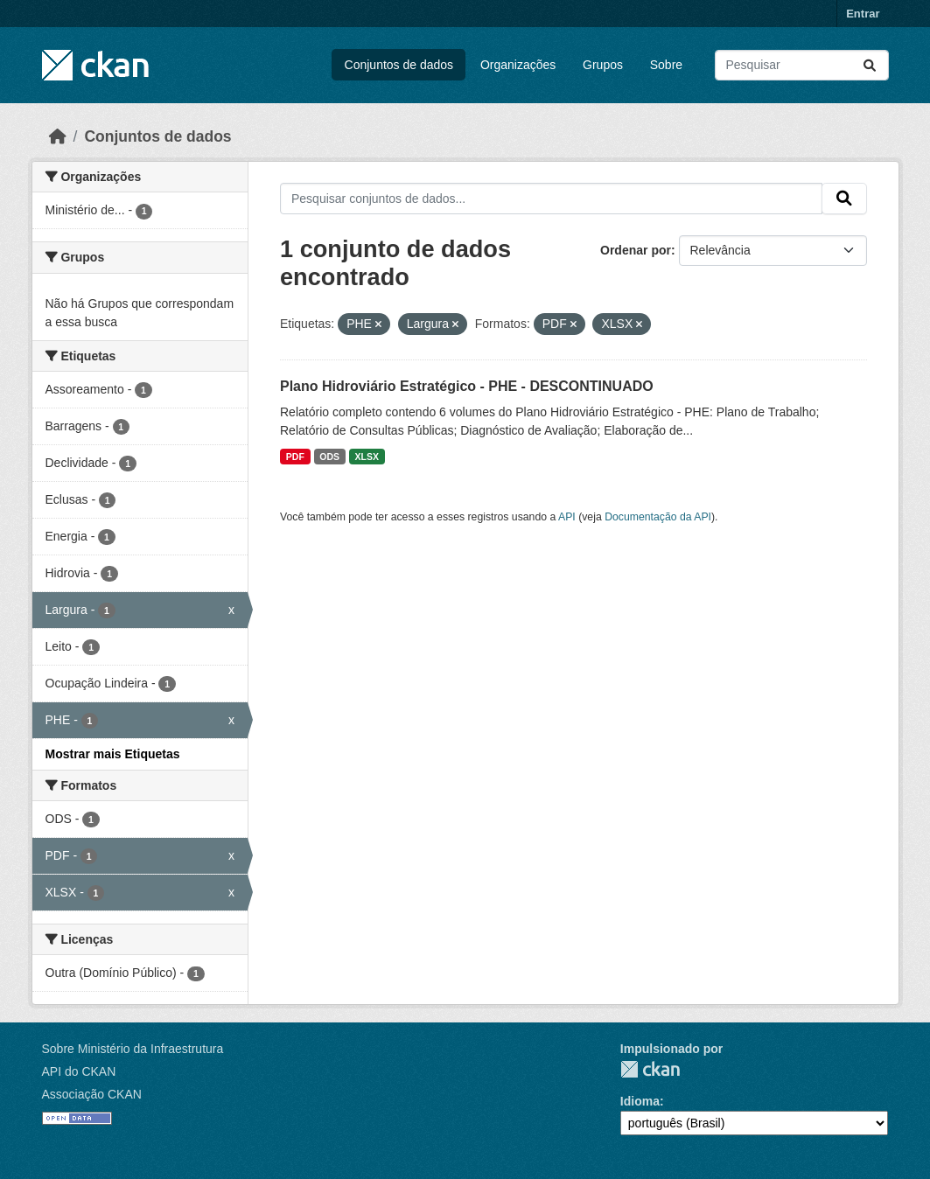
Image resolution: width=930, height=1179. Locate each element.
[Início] (57, 136)
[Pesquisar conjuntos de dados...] (802, 65)
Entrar (862, 13)
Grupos (603, 65)
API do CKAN (79, 1071)
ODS (329, 456)
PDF (295, 456)
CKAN (650, 1069)
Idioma (640, 1101)
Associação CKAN (92, 1094)
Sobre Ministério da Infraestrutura (133, 1049)
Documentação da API (658, 517)
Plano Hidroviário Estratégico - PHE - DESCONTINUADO (467, 386)
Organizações (518, 65)
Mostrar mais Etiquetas (112, 754)
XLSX (367, 456)
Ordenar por (635, 250)
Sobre (666, 65)
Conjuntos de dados (399, 65)
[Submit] (869, 65)
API (567, 517)
